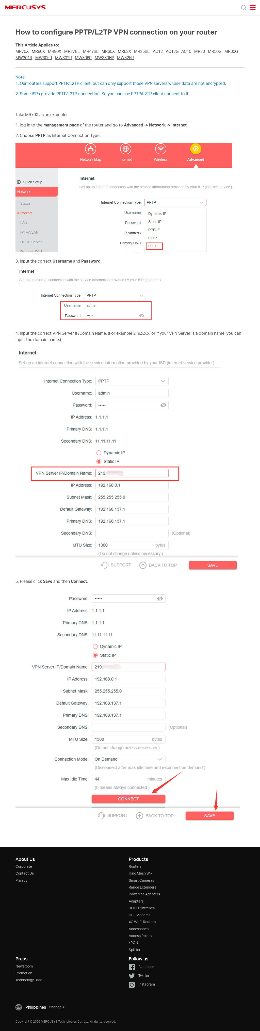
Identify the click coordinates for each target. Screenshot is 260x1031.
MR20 (199, 51)
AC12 (158, 51)
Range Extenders (142, 887)
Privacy (21, 880)
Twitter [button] (139, 975)
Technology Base (29, 980)
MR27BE (72, 51)
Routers (135, 866)
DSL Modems (139, 915)
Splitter (134, 949)
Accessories (139, 929)
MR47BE (91, 51)
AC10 (186, 51)
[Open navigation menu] (252, 7)
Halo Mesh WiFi (141, 873)
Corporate (23, 866)
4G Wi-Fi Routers (142, 922)
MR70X (22, 51)
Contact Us (24, 873)
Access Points (140, 935)
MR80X (38, 51)
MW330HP (104, 57)
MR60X (108, 51)
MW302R (63, 57)
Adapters (136, 901)
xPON (133, 942)
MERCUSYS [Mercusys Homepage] (25, 7)
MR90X (54, 51)
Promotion (23, 973)
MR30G (231, 51)
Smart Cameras (141, 880)
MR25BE (142, 51)
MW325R (125, 57)
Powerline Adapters (144, 894)
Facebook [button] (141, 966)
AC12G (172, 51)
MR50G (214, 51)
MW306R (83, 57)
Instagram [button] (142, 984)
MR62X (124, 51)
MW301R (23, 57)
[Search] (243, 7)
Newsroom (24, 966)
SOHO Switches (142, 908)
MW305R (43, 57)
